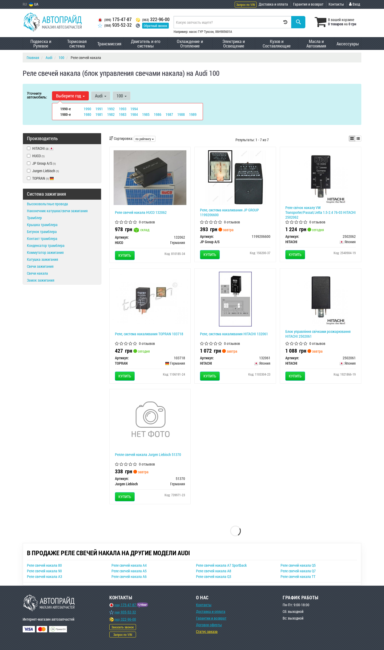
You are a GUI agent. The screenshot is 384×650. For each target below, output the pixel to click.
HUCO (36, 155)
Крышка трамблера (42, 224)
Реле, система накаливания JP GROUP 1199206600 (229, 212)
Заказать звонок (122, 627)
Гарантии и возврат (211, 618)
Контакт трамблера (42, 238)
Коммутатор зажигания (45, 252)
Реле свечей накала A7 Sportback (221, 565)
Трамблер (34, 217)
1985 (146, 114)
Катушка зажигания (42, 259)
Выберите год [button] (70, 96)
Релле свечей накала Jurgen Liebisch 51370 (148, 454)
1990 (87, 108)
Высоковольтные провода (47, 203)
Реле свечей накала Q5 (298, 565)
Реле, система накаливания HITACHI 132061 (234, 333)
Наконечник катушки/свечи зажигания (57, 210)
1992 (111, 108)
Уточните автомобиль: (37, 95)
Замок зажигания (40, 280)
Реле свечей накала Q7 (298, 570)
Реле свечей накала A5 (129, 570)
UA (33, 4)
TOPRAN (40, 178)
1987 (169, 114)
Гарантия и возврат (308, 4)
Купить (124, 255)
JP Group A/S (41, 163)
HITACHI (40, 148)
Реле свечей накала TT (298, 576)
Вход (354, 4)
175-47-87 (115, 19)
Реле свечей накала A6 (129, 576)
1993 (122, 108)
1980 (87, 114)
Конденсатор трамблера (46, 245)
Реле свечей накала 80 (44, 565)
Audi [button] (100, 96)
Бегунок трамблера (42, 231)
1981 (99, 114)
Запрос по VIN (245, 4)
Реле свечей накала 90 (44, 570)
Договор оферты (209, 624)
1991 (99, 108)
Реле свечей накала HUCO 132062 (141, 212)
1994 (134, 108)
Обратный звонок (155, 25)
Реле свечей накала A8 (213, 570)
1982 (111, 114)
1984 (134, 114)
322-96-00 (153, 19)
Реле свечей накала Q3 (213, 576)
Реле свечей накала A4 (129, 565)
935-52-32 (115, 25)
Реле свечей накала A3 (44, 576)
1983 (122, 114)
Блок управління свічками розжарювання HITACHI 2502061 (318, 334)
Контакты (336, 4)
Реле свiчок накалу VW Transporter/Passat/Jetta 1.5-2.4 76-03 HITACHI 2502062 (320, 212)
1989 (193, 114)
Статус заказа (207, 631)
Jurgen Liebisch (43, 170)
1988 (181, 114)
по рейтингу (144, 139)
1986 (157, 114)
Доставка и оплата (273, 4)
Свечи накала (37, 273)
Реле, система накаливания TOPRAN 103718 (149, 333)
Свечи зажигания (40, 266)
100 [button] (122, 96)
